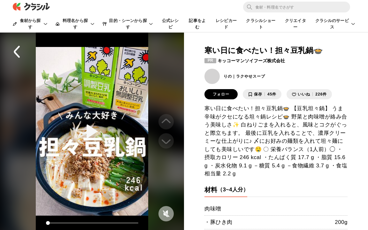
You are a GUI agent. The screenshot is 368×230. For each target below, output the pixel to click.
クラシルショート (260, 23)
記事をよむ (197, 23)
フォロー (221, 94)
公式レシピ (170, 23)
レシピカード (226, 23)
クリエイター (295, 23)
